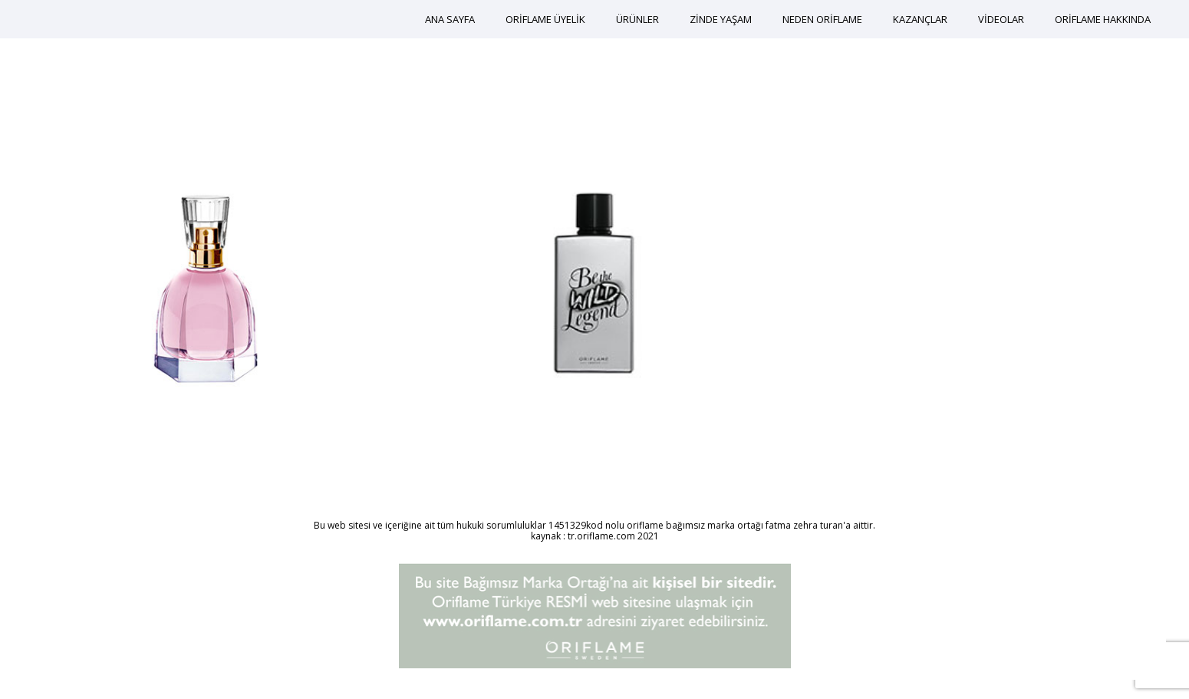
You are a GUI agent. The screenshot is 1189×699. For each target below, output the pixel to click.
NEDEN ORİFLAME (822, 19)
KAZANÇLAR (920, 19)
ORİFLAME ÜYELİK (545, 19)
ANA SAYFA (450, 19)
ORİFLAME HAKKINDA (1103, 19)
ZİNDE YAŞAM (721, 19)
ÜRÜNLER (637, 19)
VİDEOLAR (1001, 19)
